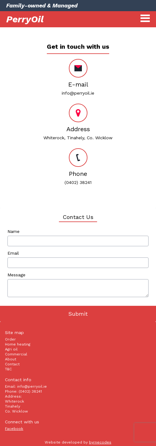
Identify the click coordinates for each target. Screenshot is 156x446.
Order (10, 339)
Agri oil (11, 349)
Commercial (16, 354)
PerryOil (25, 19)
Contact (12, 364)
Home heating (17, 344)
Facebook (14, 428)
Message (16, 274)
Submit (78, 313)
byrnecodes (100, 442)
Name (13, 231)
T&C (8, 369)
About (10, 359)
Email (13, 253)
